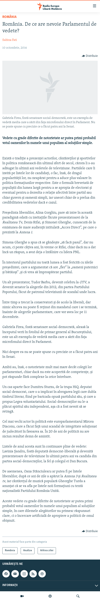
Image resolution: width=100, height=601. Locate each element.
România (9, 17)
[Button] (90, 56)
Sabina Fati (9, 40)
